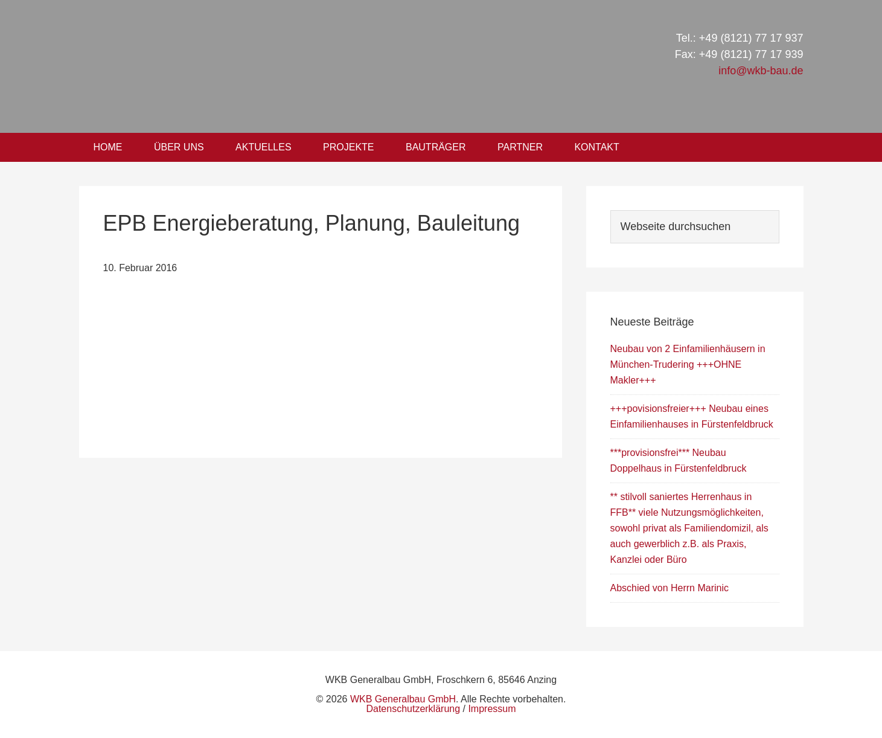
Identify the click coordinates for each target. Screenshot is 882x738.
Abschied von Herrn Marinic (669, 588)
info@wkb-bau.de (760, 71)
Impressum (492, 709)
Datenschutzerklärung (413, 709)
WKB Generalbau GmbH (283, 66)
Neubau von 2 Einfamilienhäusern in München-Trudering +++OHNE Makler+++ (687, 364)
